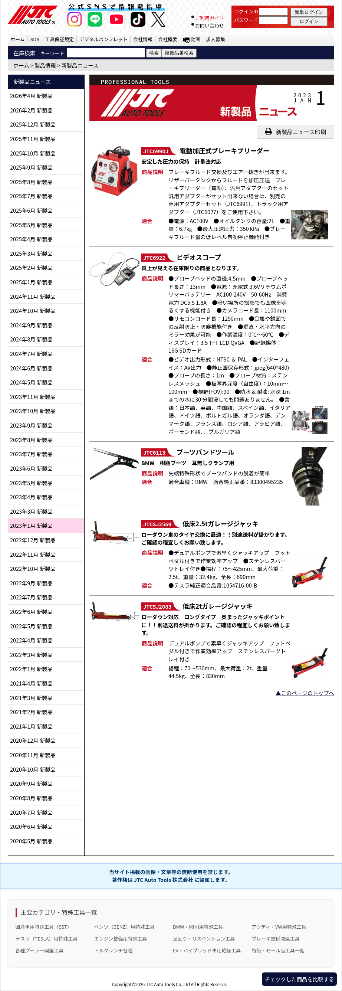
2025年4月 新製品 (31, 239)
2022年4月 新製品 (31, 640)
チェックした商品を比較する (299, 979)
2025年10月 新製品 (33, 153)
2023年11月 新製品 (33, 396)
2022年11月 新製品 (33, 554)
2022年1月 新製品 (31, 669)
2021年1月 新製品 (31, 726)
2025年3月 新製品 (31, 253)
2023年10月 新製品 (33, 411)
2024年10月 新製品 (33, 310)
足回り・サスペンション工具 (204, 938)
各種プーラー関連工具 (40, 950)
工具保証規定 (59, 39)
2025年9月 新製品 (31, 167)
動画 (195, 39)
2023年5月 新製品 (31, 483)
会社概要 (167, 39)
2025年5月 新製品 (31, 225)
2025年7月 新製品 (31, 196)
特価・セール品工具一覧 (277, 950)
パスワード (246, 19)
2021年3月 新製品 (31, 697)
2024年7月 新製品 (31, 353)
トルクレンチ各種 (113, 950)
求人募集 (215, 39)
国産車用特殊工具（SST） (44, 926)
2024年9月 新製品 (31, 325)
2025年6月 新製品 (31, 210)
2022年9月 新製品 (31, 583)
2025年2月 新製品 (31, 267)
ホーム (17, 39)
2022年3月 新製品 (31, 654)
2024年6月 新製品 (31, 368)
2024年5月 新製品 (31, 382)
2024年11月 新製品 (33, 296)
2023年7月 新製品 (31, 454)
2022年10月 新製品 (33, 568)
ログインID (246, 11)
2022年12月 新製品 (33, 540)
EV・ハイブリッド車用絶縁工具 (207, 950)
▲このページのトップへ (305, 693)
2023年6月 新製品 (31, 468)
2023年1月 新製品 (31, 525)
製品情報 (45, 65)
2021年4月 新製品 (31, 683)
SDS (34, 39)
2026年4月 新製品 (31, 95)
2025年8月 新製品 (31, 182)
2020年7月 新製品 (31, 812)
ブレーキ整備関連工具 (275, 938)
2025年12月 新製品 (33, 124)
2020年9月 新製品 (31, 783)
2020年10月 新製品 (33, 769)
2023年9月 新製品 (31, 425)
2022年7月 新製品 (31, 597)
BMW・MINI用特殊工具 (198, 926)
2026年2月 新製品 (31, 110)
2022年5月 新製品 (31, 626)
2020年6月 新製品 (31, 826)
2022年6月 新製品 (31, 611)
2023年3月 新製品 (31, 511)
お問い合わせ (209, 25)
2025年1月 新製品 (31, 282)
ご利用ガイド (209, 18)
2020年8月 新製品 (31, 798)
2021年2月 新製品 (31, 712)
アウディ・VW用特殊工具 (278, 926)
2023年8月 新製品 (31, 440)
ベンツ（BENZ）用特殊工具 (124, 926)
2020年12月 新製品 (33, 740)
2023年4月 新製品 (31, 497)
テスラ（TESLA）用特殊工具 (47, 938)
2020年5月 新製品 (31, 841)
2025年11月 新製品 (33, 139)
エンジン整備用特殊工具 (120, 938)
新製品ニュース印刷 (295, 131)
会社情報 (142, 39)
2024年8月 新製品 (31, 339)
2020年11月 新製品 (33, 755)
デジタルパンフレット (103, 39)
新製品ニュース (79, 65)
